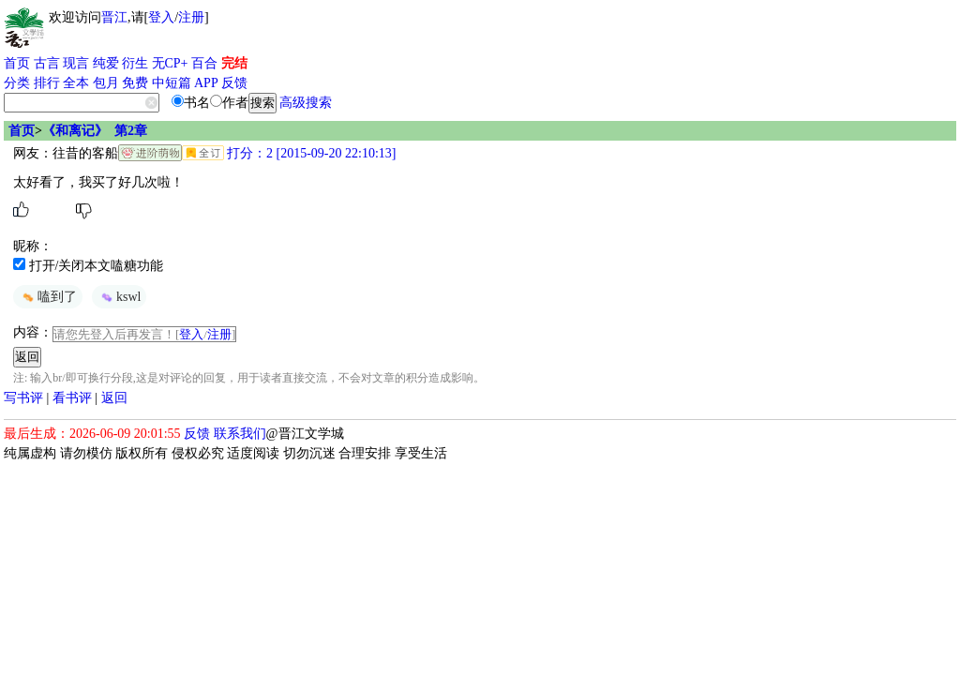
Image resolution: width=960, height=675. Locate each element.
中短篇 (171, 83)
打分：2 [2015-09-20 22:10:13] (310, 153)
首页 (17, 63)
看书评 (72, 398)
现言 (76, 63)
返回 (114, 398)
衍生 (135, 63)
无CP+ (170, 63)
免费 (135, 83)
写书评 (23, 398)
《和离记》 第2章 (94, 131)
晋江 (114, 17)
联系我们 (240, 434)
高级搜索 (305, 103)
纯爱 (106, 63)
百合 (204, 63)
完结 (234, 63)
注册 (191, 17)
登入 (161, 17)
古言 (47, 63)
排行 (47, 83)
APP (206, 83)
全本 (76, 83)
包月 (106, 83)
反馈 (234, 83)
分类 (17, 83)
